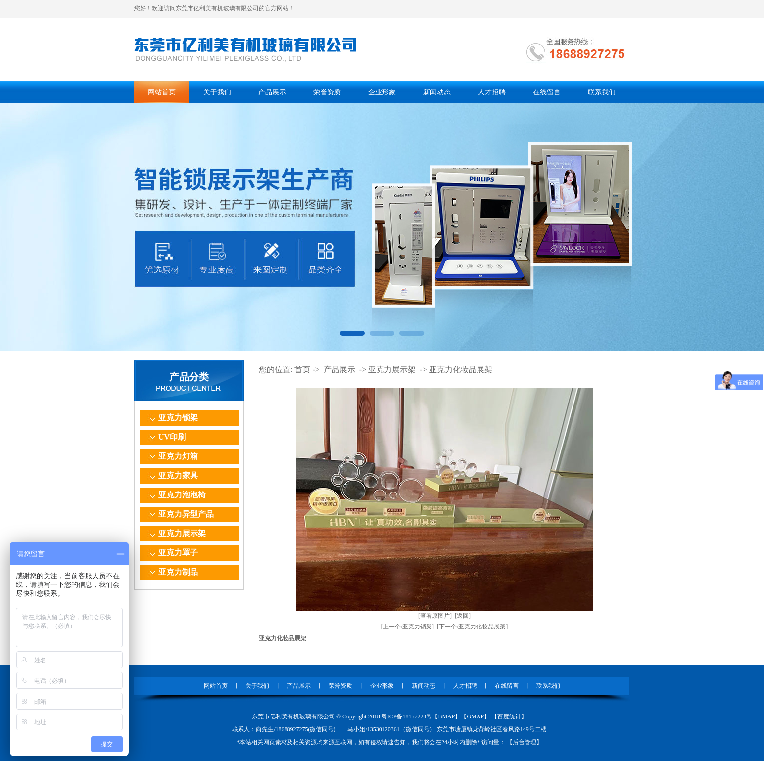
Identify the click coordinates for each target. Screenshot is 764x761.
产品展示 (272, 92)
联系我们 (602, 92)
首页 (302, 369)
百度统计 (509, 716)
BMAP (446, 716)
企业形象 (382, 92)
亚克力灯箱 (178, 456)
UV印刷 (172, 437)
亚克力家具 (178, 475)
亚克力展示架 (182, 533)
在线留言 (547, 92)
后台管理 (524, 742)
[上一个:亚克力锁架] (407, 626)
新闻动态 (437, 92)
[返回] (463, 615)
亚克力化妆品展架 (460, 369)
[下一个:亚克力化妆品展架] (472, 626)
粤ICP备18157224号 (407, 716)
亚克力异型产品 (186, 514)
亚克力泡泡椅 (182, 495)
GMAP (475, 716)
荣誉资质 (327, 92)
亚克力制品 (178, 572)
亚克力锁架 (178, 417)
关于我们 (217, 92)
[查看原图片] (435, 615)
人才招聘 (492, 92)
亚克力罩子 (178, 552)
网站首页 (162, 92)
